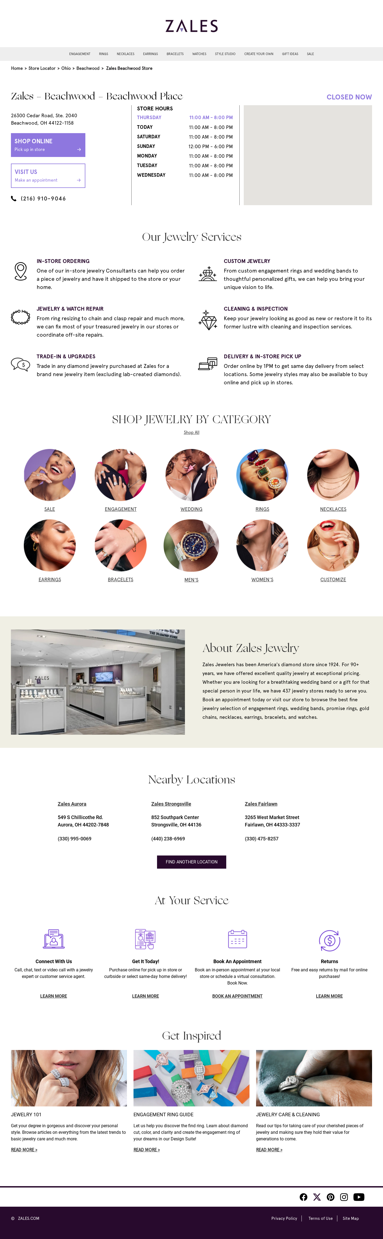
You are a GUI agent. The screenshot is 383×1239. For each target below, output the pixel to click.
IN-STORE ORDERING (63, 261)
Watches (199, 54)
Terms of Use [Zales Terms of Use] (321, 1218)
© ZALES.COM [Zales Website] (25, 1218)
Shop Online (48, 145)
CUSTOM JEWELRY (247, 261)
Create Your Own (258, 54)
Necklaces (125, 54)
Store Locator (42, 68)
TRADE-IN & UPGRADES (66, 356)
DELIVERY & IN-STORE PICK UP (262, 356)
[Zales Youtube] (359, 1197)
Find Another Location (191, 862)
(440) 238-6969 (168, 839)
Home (17, 68)
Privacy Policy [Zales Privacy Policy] (284, 1218)
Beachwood (88, 68)
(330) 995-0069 (74, 839)
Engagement (79, 54)
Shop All (191, 432)
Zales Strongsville (171, 804)
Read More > (24, 1149)
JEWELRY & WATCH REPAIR (70, 308)
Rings (103, 54)
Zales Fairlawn (261, 804)
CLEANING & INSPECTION (256, 308)
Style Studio (225, 54)
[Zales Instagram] (344, 1197)
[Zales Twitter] (317, 1197)
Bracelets (175, 54)
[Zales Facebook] (303, 1197)
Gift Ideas (290, 54)
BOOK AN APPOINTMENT (237, 996)
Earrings (150, 54)
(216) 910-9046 (38, 198)
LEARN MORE (53, 996)
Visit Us (48, 176)
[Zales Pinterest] (330, 1197)
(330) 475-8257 (261, 839)
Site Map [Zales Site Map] (351, 1218)
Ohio (66, 68)
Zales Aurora (72, 804)
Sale (310, 54)
